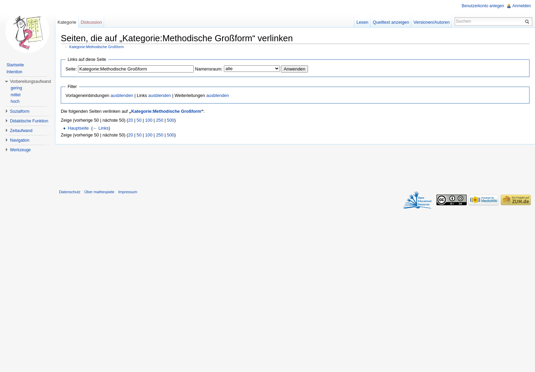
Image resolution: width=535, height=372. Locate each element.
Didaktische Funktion (29, 121)
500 (170, 120)
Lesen (362, 22)
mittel (16, 94)
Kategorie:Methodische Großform (96, 47)
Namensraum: (209, 69)
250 (159, 120)
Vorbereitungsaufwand (30, 81)
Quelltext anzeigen (391, 22)
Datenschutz (69, 192)
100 (148, 120)
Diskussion (91, 22)
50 (139, 120)
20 (130, 120)
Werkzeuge (20, 149)
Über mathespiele (99, 192)
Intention (14, 71)
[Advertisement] (295, 165)
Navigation (20, 140)
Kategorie (66, 22)
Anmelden (521, 5)
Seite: (71, 69)
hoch (15, 101)
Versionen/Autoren (431, 22)
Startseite (15, 65)
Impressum (127, 192)
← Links (101, 128)
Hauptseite (78, 128)
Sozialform (20, 111)
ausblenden (122, 95)
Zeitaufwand (21, 130)
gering (16, 88)
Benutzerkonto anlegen (483, 5)
